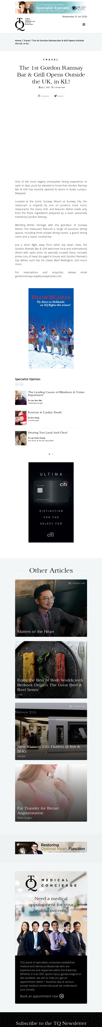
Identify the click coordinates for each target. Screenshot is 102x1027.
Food (55, 1011)
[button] (49, 386)
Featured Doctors (67, 1008)
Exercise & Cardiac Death (45, 344)
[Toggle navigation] (84, 24)
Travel (26, 41)
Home (18, 41)
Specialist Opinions (42, 1008)
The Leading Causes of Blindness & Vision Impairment (56, 326)
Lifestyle (65, 1011)
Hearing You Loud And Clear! (48, 364)
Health (35, 1011)
